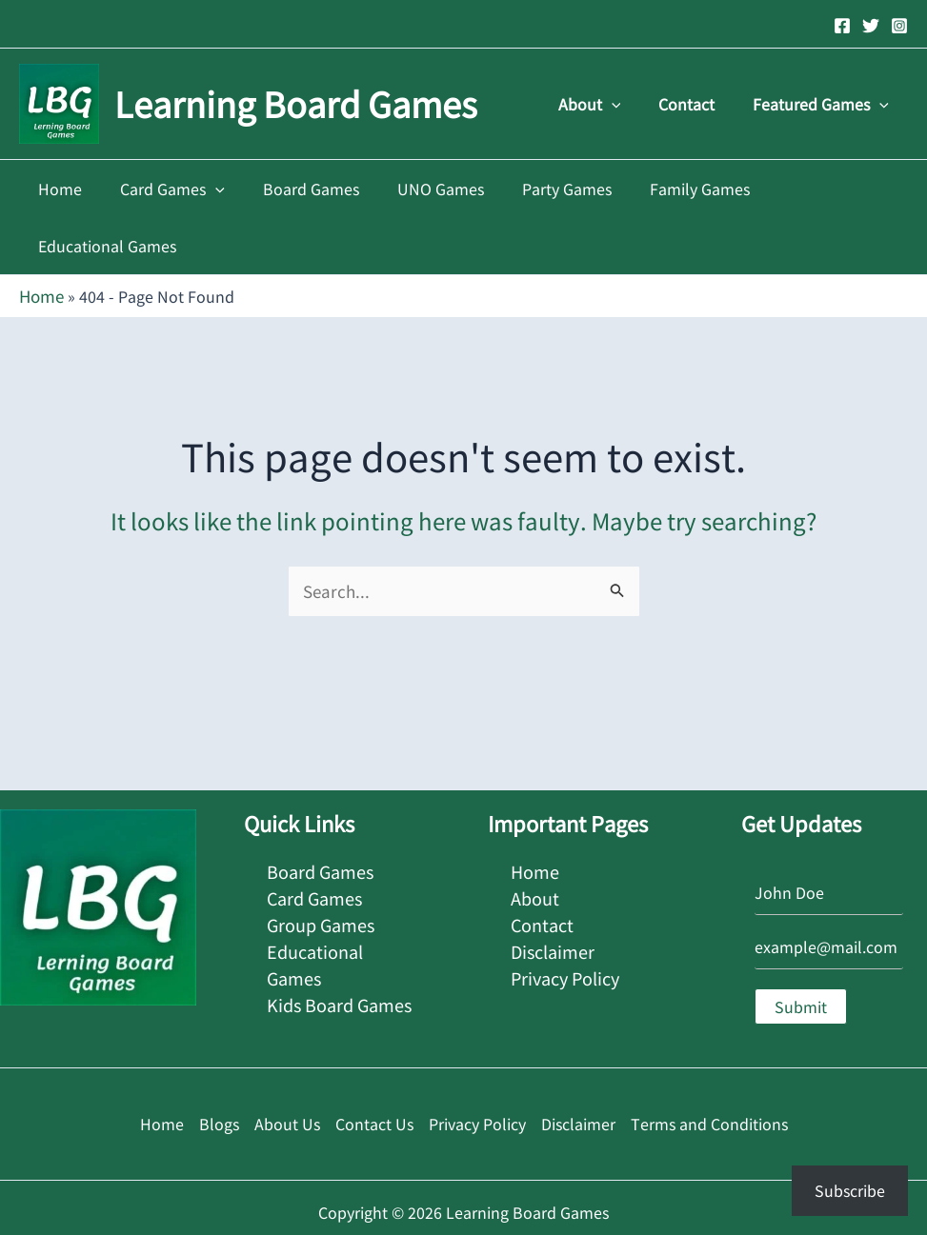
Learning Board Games (295, 103)
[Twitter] (870, 25)
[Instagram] (899, 25)
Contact (698, 103)
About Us (287, 1064)
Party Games (540, 188)
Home (65, 188)
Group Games (320, 860)
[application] (630, 104)
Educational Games (815, 188)
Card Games (169, 188)
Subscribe (850, 1190)
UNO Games (421, 188)
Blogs (219, 1064)
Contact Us (374, 1064)
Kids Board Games (339, 936)
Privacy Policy (565, 911)
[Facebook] (842, 25)
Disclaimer (552, 886)
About (608, 104)
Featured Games (824, 104)
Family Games (665, 188)
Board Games (300, 188)
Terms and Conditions (709, 1064)
